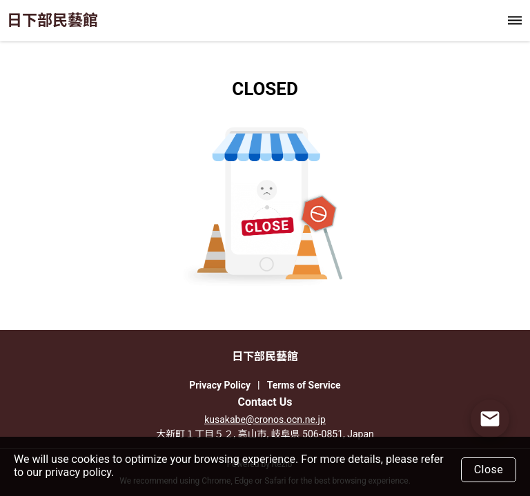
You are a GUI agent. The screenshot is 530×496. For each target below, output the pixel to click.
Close (489, 469)
